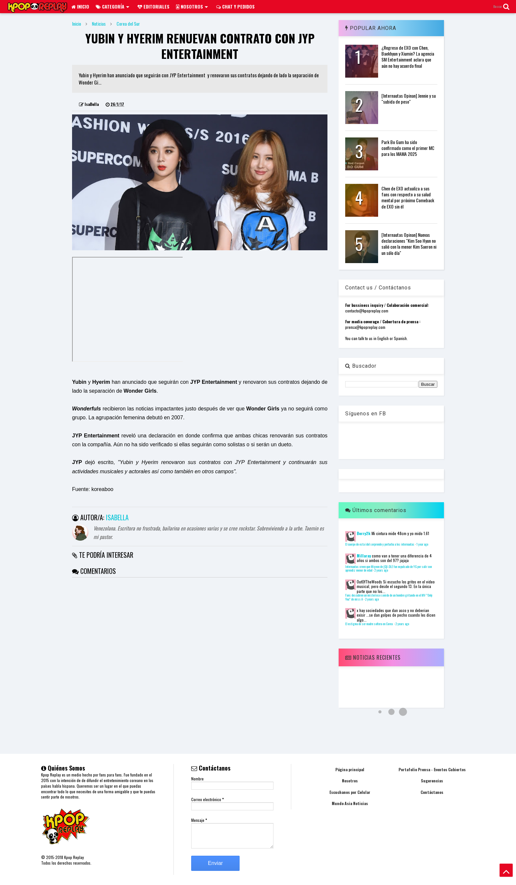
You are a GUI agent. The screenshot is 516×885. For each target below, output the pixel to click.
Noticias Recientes (372, 657)
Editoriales (153, 6)
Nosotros (192, 6)
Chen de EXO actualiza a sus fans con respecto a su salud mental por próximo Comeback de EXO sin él (407, 197)
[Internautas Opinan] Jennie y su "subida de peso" (408, 98)
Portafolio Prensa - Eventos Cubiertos (432, 769)
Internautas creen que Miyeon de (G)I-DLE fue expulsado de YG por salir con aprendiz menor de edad (388, 568)
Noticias (99, 23)
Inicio (80, 6)
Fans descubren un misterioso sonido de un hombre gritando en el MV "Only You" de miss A (388, 597)
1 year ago (422, 544)
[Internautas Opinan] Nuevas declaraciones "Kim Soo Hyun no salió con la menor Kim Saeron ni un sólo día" (408, 243)
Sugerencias (432, 780)
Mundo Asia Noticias (350, 803)
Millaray (364, 555)
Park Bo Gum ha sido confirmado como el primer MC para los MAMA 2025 (407, 147)
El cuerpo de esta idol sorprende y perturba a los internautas (379, 544)
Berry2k (364, 533)
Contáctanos (432, 792)
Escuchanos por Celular (349, 792)
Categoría (112, 6)
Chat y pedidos (235, 6)
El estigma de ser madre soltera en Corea (369, 624)
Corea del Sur (128, 23)
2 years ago (381, 570)
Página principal (349, 769)
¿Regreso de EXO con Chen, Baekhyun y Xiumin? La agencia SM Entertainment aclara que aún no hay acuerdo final (407, 56)
